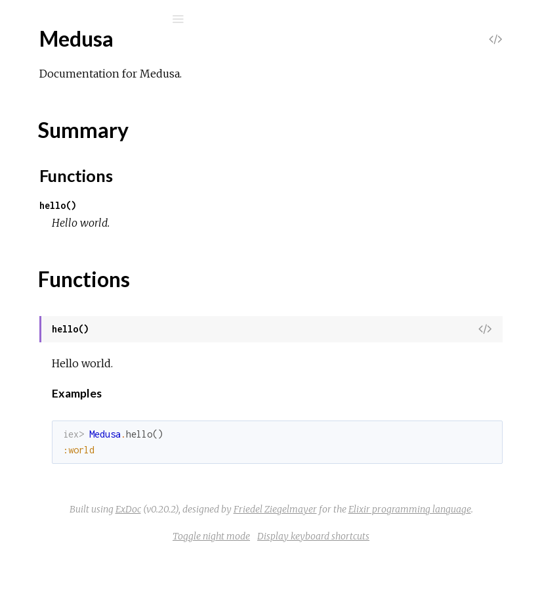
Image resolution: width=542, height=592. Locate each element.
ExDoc (373, 509)
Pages (46, 102)
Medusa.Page (72, 354)
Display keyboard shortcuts (412, 571)
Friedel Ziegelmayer (338, 527)
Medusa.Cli (66, 266)
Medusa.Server (76, 407)
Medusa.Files (71, 319)
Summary (70, 211)
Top (57, 197)
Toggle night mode (309, 571)
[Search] (98, 19)
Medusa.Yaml (71, 461)
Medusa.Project (77, 372)
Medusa (60, 175)
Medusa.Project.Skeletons (101, 390)
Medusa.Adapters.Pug (91, 248)
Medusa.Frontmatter (89, 336)
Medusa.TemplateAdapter (100, 443)
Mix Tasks (55, 137)
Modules (55, 119)
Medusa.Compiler (81, 283)
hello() (254, 205)
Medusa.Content (79, 301)
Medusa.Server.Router (92, 425)
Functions (79, 225)
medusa (55, 53)
